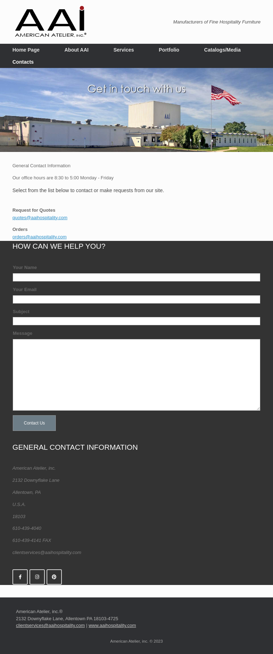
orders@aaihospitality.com (39, 235)
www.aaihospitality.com (112, 624)
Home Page (25, 50)
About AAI (76, 50)
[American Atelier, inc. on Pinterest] (54, 575)
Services (123, 50)
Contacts (23, 62)
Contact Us (34, 421)
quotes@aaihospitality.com (40, 215)
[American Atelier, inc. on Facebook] (20, 575)
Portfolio (169, 50)
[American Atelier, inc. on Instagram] (37, 575)
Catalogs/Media (222, 50)
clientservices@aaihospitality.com (50, 624)
